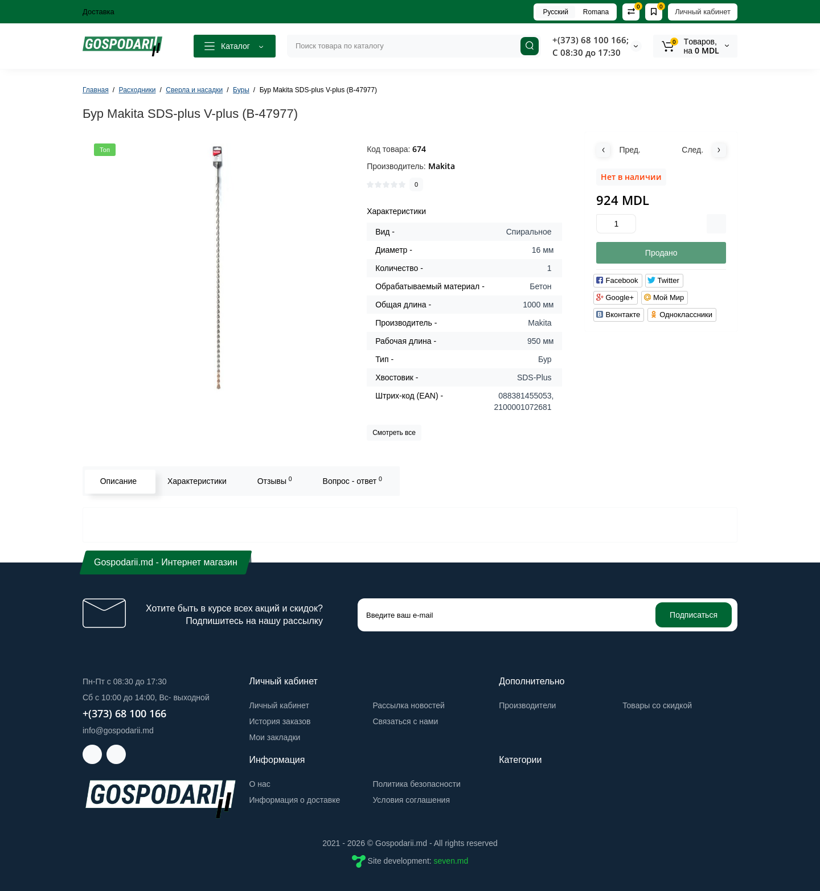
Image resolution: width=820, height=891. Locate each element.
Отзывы (273, 480)
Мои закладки (275, 737)
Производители (527, 705)
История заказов (280, 721)
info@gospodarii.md (118, 730)
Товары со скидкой (657, 705)
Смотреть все (394, 433)
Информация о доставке (295, 799)
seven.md (451, 860)
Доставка (98, 11)
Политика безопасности (416, 784)
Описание (117, 481)
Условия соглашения (411, 799)
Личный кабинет (703, 11)
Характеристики (196, 481)
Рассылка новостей (408, 705)
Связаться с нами (405, 721)
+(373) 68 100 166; (590, 40)
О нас (259, 784)
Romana (596, 12)
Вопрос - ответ (351, 480)
